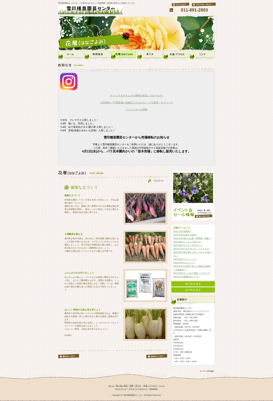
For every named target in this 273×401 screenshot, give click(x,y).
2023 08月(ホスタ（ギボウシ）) (188, 245)
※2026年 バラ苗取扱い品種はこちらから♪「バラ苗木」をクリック (136, 102)
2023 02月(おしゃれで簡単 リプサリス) (191, 273)
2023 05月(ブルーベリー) (185, 259)
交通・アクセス (150, 386)
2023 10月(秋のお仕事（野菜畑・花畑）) (192, 238)
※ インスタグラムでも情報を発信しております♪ (136, 95)
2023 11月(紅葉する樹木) (185, 235)
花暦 (131, 386)
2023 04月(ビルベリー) (184, 263)
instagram (154, 389)
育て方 (138, 386)
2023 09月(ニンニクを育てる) (187, 242)
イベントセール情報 (136, 109)
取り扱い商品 (122, 386)
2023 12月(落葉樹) (181, 231)
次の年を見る (193, 289)
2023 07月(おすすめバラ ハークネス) (191, 249)
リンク (162, 386)
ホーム (111, 386)
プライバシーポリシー (138, 389)
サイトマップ (121, 389)
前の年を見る (193, 283)
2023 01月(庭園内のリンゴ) (186, 276)
